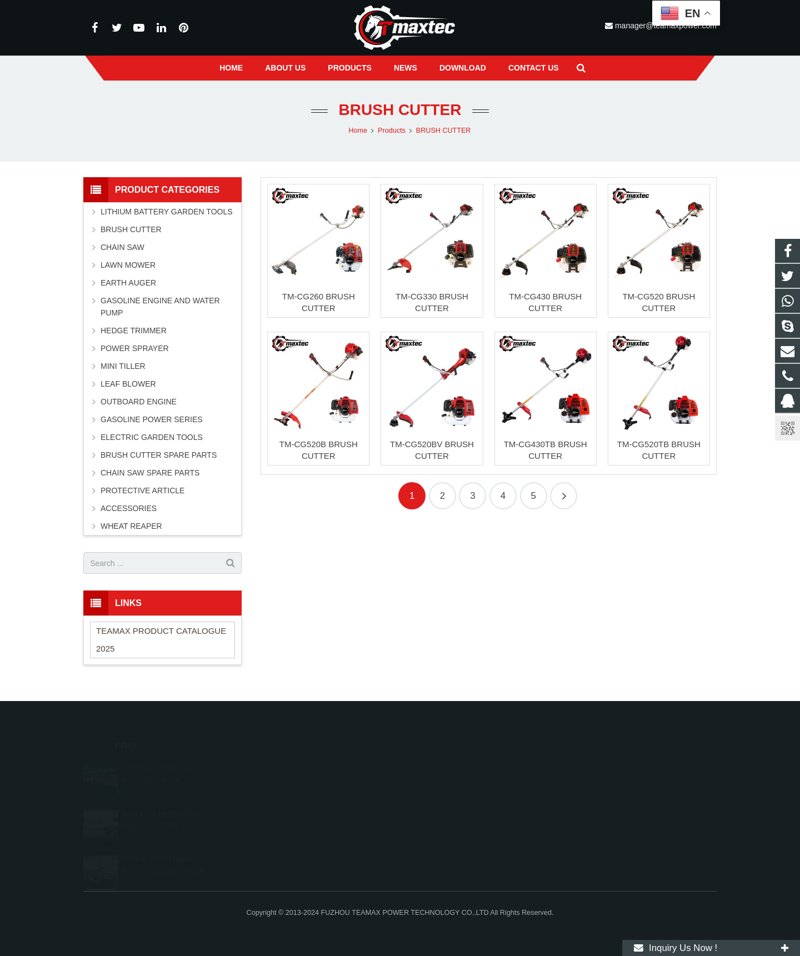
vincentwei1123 (442, 827)
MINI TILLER (123, 366)
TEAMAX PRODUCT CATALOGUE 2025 (161, 639)
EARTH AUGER (128, 282)
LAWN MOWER (128, 265)
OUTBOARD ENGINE (139, 401)
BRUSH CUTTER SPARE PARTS (159, 455)
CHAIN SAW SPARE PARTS (150, 472)
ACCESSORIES (129, 508)
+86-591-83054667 (447, 795)
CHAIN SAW (122, 247)
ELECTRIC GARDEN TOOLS (152, 437)
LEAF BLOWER (128, 383)
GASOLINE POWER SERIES (152, 419)
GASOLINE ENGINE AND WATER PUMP (160, 306)
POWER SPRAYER (135, 348)
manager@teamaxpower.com (465, 811)
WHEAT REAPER (131, 526)
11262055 (434, 763)
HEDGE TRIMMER (134, 330)
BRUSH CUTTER (400, 109)
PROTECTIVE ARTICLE (142, 490)
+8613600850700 (445, 779)
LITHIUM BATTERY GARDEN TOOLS (167, 211)
